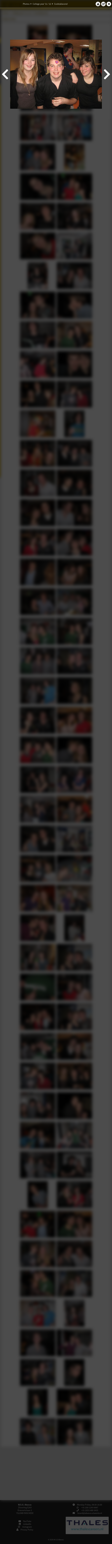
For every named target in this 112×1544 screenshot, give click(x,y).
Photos (26, 3)
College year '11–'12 (42, 3)
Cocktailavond (61, 3)
